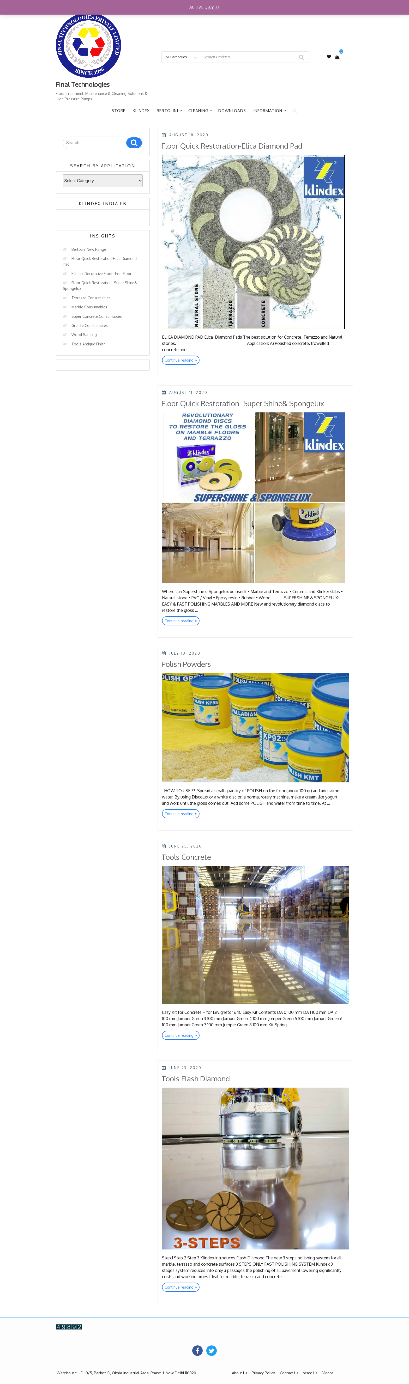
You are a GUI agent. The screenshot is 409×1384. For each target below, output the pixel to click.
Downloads (232, 110)
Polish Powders (186, 664)
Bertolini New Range (88, 249)
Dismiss (212, 7)
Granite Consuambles (89, 325)
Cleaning (200, 110)
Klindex (141, 110)
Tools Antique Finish (88, 344)
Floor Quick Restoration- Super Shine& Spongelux (242, 403)
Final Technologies (83, 84)
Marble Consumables (89, 307)
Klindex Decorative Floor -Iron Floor (101, 273)
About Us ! (240, 1373)
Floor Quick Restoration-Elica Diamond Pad (231, 145)
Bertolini (169, 110)
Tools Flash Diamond (195, 1078)
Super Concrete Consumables (96, 316)
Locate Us (309, 1373)
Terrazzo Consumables (91, 298)
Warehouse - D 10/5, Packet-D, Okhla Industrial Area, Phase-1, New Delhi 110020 (126, 1372)
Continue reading (182, 361)
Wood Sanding (84, 334)
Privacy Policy (263, 1373)
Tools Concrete (186, 857)
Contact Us (289, 1373)
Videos (328, 1373)
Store (118, 110)
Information (269, 110)
